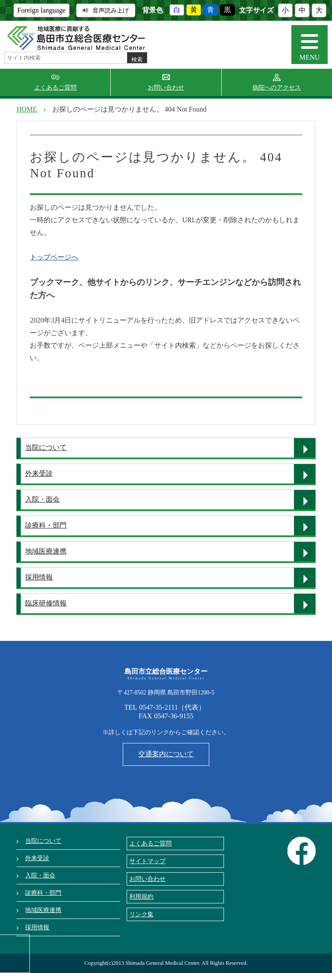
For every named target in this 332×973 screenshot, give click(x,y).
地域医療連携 (46, 551)
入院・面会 (42, 499)
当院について (46, 447)
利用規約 (141, 896)
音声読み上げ (106, 10)
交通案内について (166, 754)
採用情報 (39, 577)
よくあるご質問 (55, 87)
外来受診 (39, 473)
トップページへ (54, 257)
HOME (26, 109)
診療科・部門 (46, 525)
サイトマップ (147, 861)
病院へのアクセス (276, 87)
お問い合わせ (166, 87)
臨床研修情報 (46, 603)
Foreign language (41, 10)
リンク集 (141, 914)
